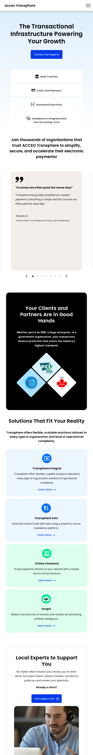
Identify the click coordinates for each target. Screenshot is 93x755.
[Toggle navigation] (88, 5)
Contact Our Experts (46, 54)
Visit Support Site (44, 698)
